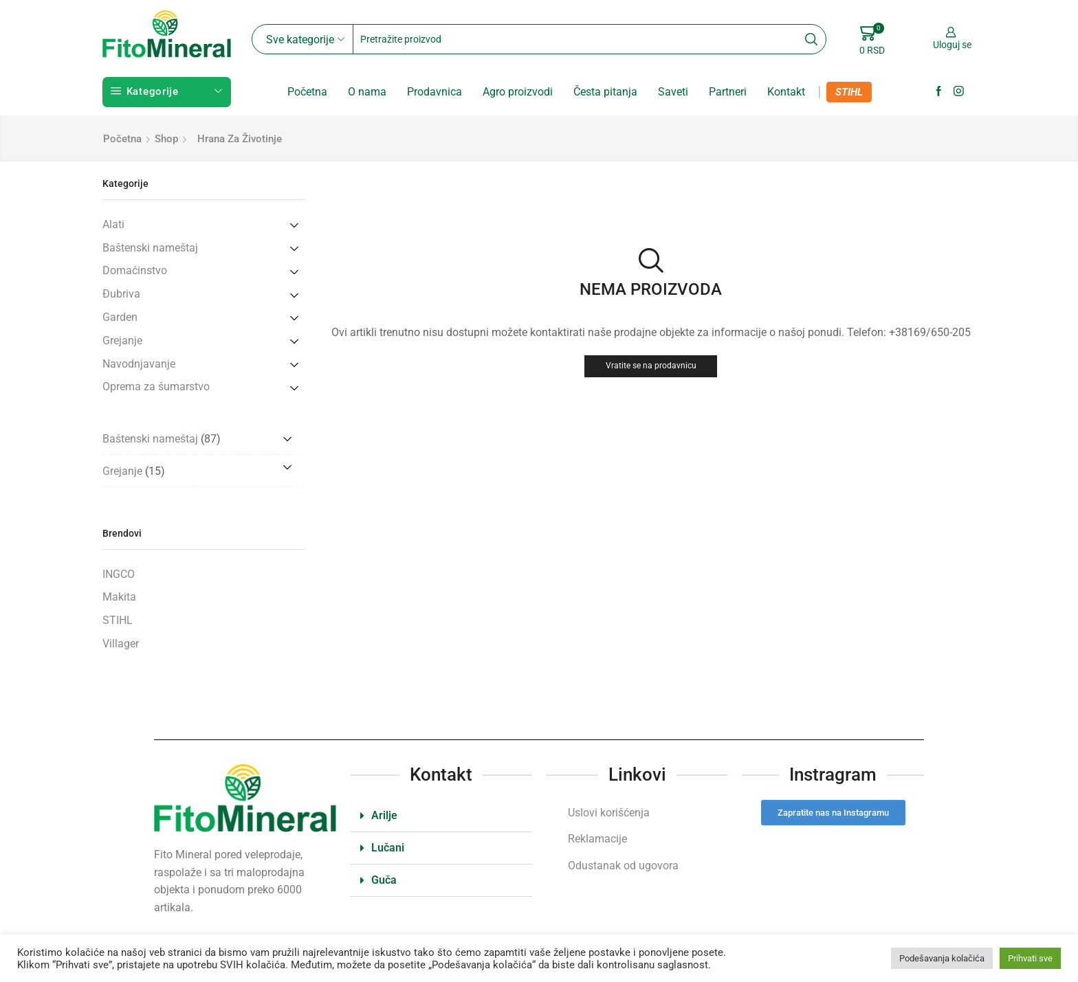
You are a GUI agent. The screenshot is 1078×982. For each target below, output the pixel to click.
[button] (441, 816)
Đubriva (121, 293)
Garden (120, 317)
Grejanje (122, 340)
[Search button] (811, 39)
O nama (367, 91)
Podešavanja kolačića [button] (941, 958)
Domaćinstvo (134, 270)
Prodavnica (434, 91)
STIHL (849, 92)
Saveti (673, 91)
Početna (307, 91)
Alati (113, 224)
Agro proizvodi (518, 91)
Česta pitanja (605, 91)
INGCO (118, 574)
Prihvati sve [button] (1030, 958)
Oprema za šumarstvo (156, 386)
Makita (119, 596)
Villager (120, 643)
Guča (384, 879)
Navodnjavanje (138, 363)
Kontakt (786, 91)
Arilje (384, 815)
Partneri (728, 91)
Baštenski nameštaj (150, 247)
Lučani (387, 847)
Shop (166, 139)
